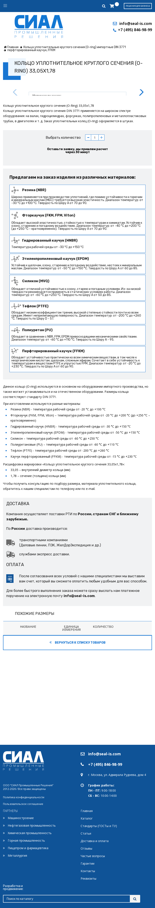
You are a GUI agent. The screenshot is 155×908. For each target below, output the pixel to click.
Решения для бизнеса (138, 6)
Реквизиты (88, 878)
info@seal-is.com (135, 23)
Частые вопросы (93, 856)
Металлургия (17, 855)
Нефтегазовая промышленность (32, 825)
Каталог (87, 818)
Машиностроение (21, 818)
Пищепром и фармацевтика (28, 848)
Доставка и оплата (95, 841)
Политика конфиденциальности (23, 797)
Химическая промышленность (30, 833)
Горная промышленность (26, 840)
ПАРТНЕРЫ (10, 811)
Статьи (86, 833)
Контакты (88, 871)
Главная (87, 811)
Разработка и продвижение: (13, 888)
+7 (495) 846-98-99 (135, 29)
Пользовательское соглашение (23, 804)
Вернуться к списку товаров (77, 737)
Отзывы (86, 848)
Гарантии (87, 863)
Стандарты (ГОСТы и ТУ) (99, 826)
